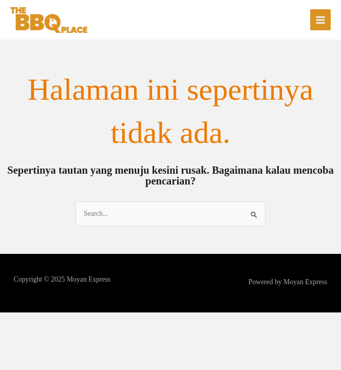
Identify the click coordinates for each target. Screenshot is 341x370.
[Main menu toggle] (320, 19)
